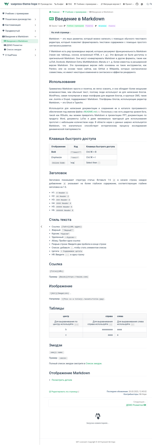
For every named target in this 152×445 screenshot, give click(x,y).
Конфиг (59, 4)
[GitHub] (137, 4)
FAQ (69, 4)
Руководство (45, 4)
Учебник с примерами (15, 13)
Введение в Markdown (16, 41)
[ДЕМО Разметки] (98, 403)
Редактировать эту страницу (64, 391)
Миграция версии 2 (111, 4)
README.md (91, 111)
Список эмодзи (93, 363)
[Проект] (128, 4)
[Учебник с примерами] (86, 4)
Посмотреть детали (62, 379)
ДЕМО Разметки (13, 45)
